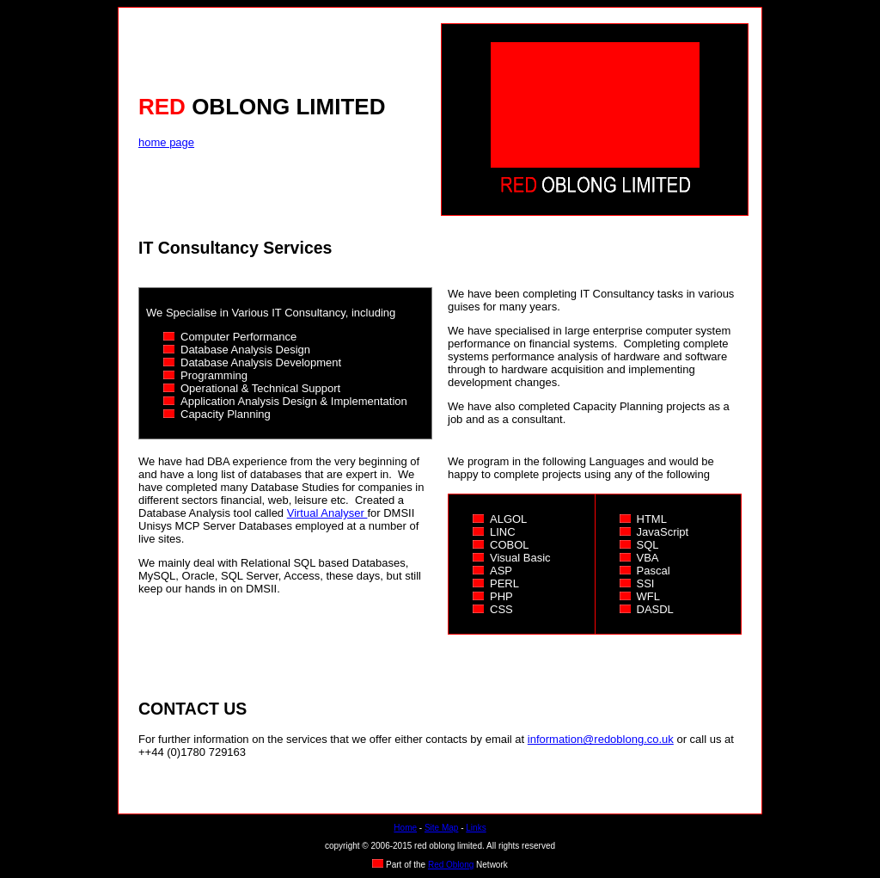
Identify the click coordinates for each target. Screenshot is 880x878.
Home (405, 827)
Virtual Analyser (327, 513)
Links (476, 827)
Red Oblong (451, 864)
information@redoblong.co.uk (601, 739)
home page (166, 142)
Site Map (441, 827)
